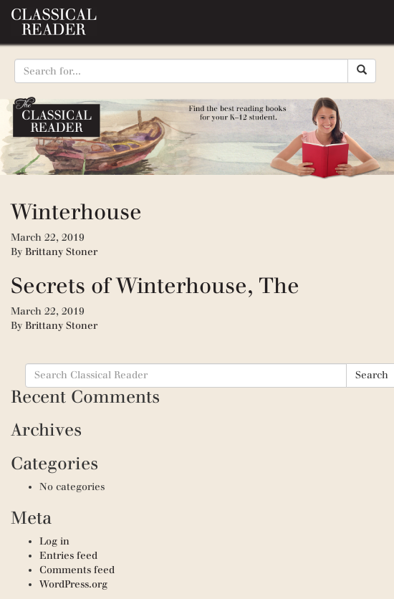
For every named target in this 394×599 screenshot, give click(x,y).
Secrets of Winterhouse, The (155, 285)
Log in (54, 541)
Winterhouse (76, 211)
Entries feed (68, 556)
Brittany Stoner (61, 252)
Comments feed (77, 570)
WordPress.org (73, 584)
